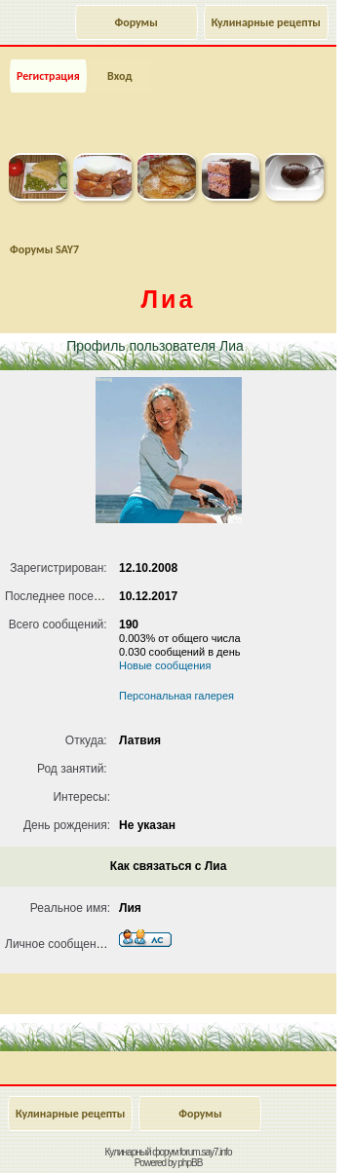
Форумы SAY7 (44, 249)
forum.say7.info (205, 1152)
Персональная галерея (176, 695)
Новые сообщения (165, 665)
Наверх (258, 1137)
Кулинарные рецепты (266, 22)
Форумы (136, 22)
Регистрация (48, 76)
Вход (119, 76)
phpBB (189, 1162)
